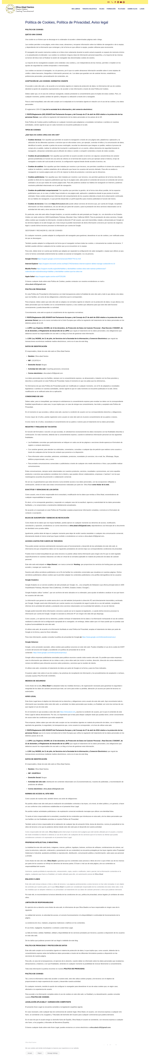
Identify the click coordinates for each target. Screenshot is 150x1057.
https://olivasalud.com (67, 712)
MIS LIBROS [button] (76, 9)
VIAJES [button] (101, 9)
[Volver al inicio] (20, 9)
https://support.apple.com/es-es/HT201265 (50, 276)
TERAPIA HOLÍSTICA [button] (89, 9)
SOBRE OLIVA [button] (132, 9)
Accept (30, 1053)
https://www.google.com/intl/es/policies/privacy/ (99, 637)
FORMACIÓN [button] (111, 9)
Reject (40, 1053)
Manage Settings (53, 1053)
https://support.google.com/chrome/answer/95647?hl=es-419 (59, 259)
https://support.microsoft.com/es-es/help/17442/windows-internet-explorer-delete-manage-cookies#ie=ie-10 (77, 264)
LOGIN (142, 9)
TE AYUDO (121, 9)
